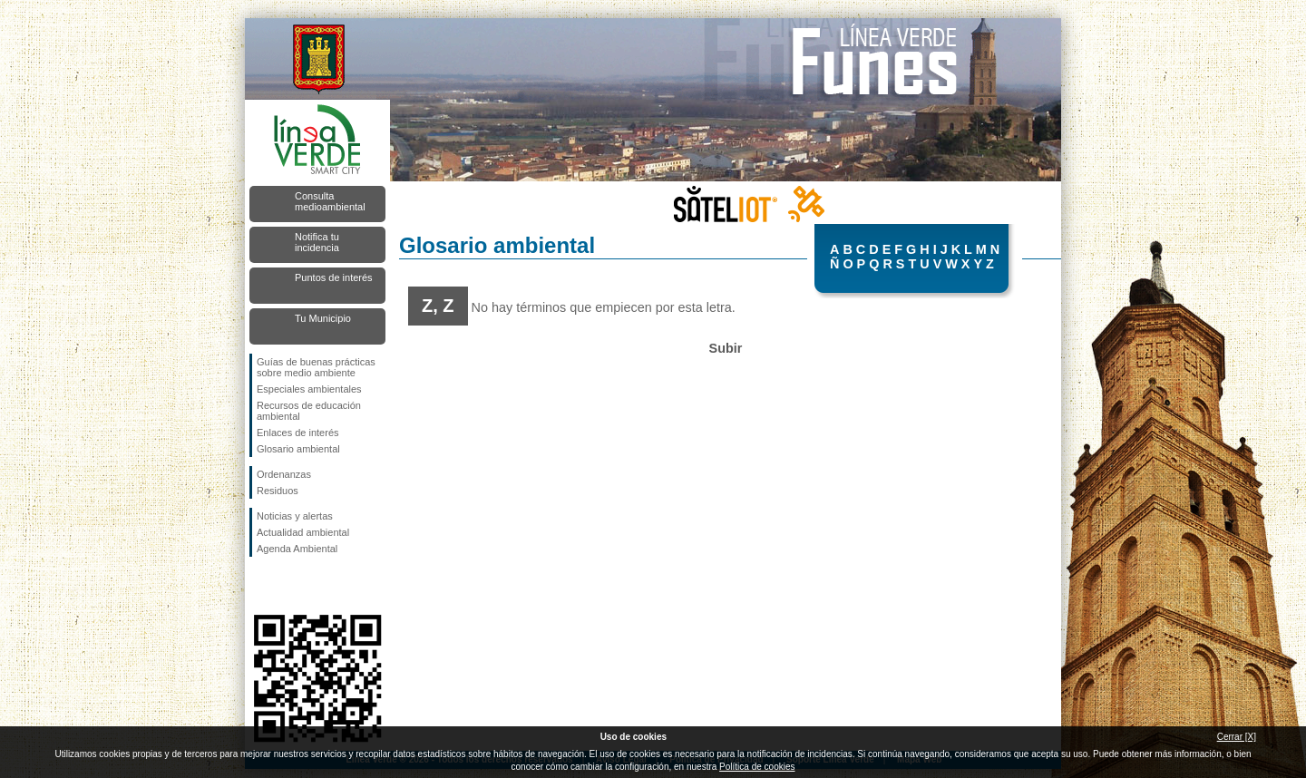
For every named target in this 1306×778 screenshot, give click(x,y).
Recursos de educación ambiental (309, 411)
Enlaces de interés (298, 432)
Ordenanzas (284, 474)
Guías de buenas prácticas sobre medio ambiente (316, 367)
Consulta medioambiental (330, 201)
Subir (726, 348)
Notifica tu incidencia (317, 242)
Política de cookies (756, 767)
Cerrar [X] (1236, 737)
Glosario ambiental (298, 448)
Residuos (277, 490)
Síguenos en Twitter (290, 586)
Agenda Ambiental (297, 548)
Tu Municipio (323, 318)
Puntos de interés (334, 277)
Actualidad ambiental (303, 532)
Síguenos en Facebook (260, 586)
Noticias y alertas (295, 516)
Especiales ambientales (309, 389)
